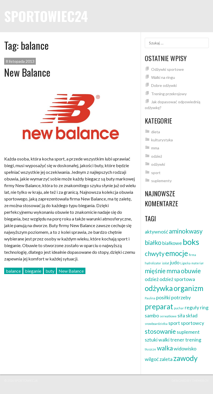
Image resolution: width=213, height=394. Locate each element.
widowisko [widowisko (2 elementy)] (185, 349)
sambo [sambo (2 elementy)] (152, 315)
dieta (155, 131)
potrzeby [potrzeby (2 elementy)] (181, 297)
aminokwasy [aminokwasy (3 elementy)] (185, 231)
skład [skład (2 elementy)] (191, 315)
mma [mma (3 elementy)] (173, 271)
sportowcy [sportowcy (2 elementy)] (192, 323)
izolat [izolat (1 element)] (165, 263)
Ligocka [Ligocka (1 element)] (185, 263)
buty (49, 270)
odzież (156, 156)
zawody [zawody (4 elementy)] (185, 358)
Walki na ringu (163, 77)
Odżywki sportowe (167, 69)
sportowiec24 (46, 16)
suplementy (161, 180)
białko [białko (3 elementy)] (153, 242)
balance (13, 270)
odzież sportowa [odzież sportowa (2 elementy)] (177, 279)
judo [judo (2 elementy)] (174, 262)
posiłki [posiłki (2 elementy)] (163, 297)
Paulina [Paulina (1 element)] (150, 298)
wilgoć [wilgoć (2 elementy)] (152, 359)
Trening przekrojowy (169, 93)
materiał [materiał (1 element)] (197, 263)
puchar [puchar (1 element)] (179, 308)
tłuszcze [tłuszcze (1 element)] (150, 349)
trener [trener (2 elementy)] (177, 340)
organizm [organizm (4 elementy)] (188, 288)
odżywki (158, 164)
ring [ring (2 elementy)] (204, 307)
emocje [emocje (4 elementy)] (176, 253)
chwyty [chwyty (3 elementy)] (154, 253)
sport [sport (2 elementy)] (174, 323)
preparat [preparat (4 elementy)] (159, 306)
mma (155, 147)
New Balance (27, 72)
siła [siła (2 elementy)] (181, 315)
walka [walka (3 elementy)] (165, 348)
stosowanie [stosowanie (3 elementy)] (160, 331)
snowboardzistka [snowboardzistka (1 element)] (156, 323)
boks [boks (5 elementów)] (191, 242)
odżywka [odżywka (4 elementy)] (159, 288)
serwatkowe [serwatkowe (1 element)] (168, 316)
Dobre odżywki (164, 85)
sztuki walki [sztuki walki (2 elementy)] (157, 340)
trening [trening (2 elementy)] (193, 340)
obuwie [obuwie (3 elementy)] (191, 271)
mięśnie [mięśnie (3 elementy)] (155, 271)
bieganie (33, 270)
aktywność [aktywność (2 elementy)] (156, 232)
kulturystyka (162, 139)
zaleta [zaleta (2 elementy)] (166, 359)
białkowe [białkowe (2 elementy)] (172, 243)
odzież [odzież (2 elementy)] (152, 279)
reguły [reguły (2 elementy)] (192, 307)
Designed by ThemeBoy (190, 380)
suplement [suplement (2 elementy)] (188, 332)
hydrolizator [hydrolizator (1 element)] (153, 263)
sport (156, 172)
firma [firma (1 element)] (192, 255)
